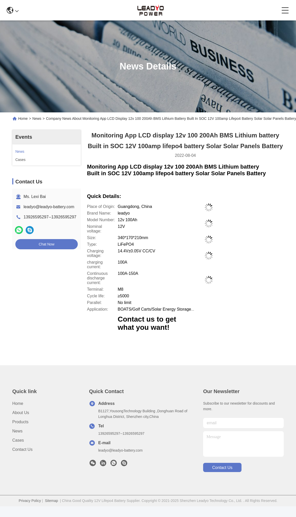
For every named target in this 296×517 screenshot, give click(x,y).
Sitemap (51, 501)
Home (23, 118)
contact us (222, 467)
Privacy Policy (30, 501)
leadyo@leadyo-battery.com (49, 207)
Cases (18, 440)
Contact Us (22, 449)
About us (20, 412)
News (36, 118)
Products (20, 422)
